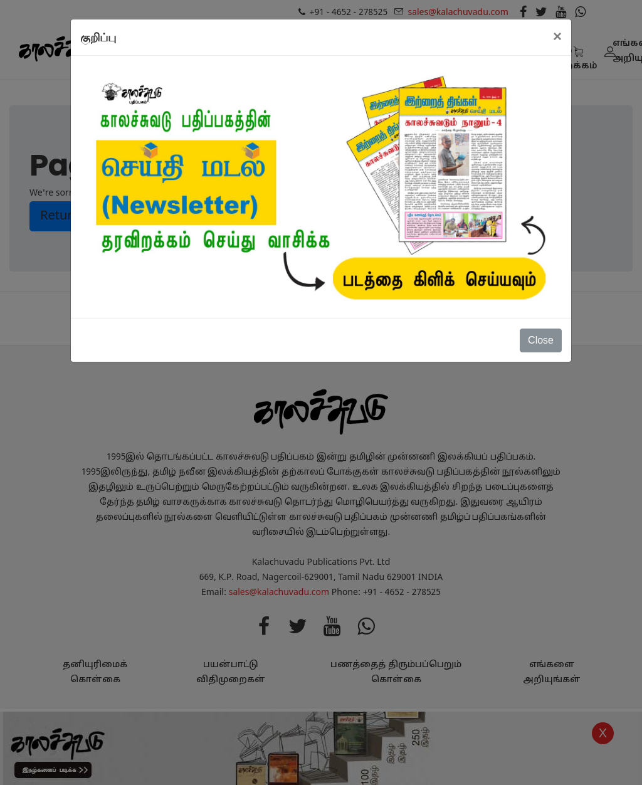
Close (541, 340)
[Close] (557, 36)
